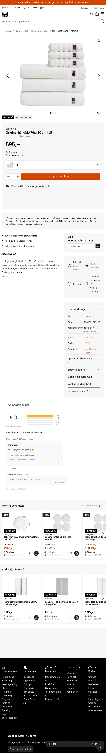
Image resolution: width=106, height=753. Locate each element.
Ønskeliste (28, 691)
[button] (98, 113)
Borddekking (73, 680)
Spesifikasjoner (77, 370)
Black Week (29, 699)
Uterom (70, 688)
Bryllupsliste (29, 688)
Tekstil (26, 31)
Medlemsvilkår (52, 699)
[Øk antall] (17, 177)
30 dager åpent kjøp (11, 7)
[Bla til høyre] (98, 75)
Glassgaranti (51, 688)
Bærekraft (93, 684)
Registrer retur (9, 699)
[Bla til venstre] (7, 75)
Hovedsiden (7, 31)
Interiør (17, 31)
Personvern (94, 706)
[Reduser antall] (8, 177)
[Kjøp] (36, 553)
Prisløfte (77, 284)
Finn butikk (85, 8)
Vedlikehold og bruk (80, 384)
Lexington (11, 128)
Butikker (92, 680)
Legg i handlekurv (60, 176)
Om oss (92, 676)
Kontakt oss (8, 676)
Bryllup (27, 684)
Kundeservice (99, 8)
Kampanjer (72, 691)
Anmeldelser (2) (18, 405)
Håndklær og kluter (39, 31)
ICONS (87, 343)
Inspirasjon (29, 676)
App (90, 695)
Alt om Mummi (30, 695)
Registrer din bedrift (20, 749)
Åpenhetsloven (95, 710)
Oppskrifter (29, 680)
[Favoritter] (30, 553)
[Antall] (13, 177)
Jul (24, 702)
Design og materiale (80, 377)
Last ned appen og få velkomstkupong (95, 284)
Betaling (6, 710)
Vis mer (5, 276)
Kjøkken (71, 673)
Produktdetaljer (77, 309)
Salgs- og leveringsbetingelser (9, 684)
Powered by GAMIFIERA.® (16, 489)
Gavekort (71, 676)
